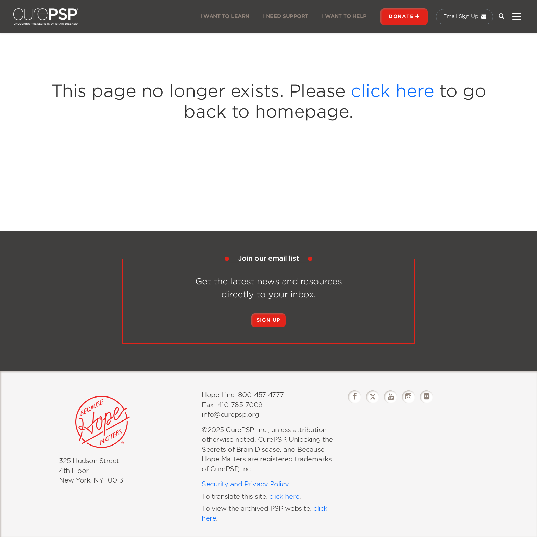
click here (392, 91)
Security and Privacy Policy (245, 484)
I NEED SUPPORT (285, 16)
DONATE (404, 16)
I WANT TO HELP (344, 16)
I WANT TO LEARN (224, 16)
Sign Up (268, 320)
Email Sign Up (464, 16)
